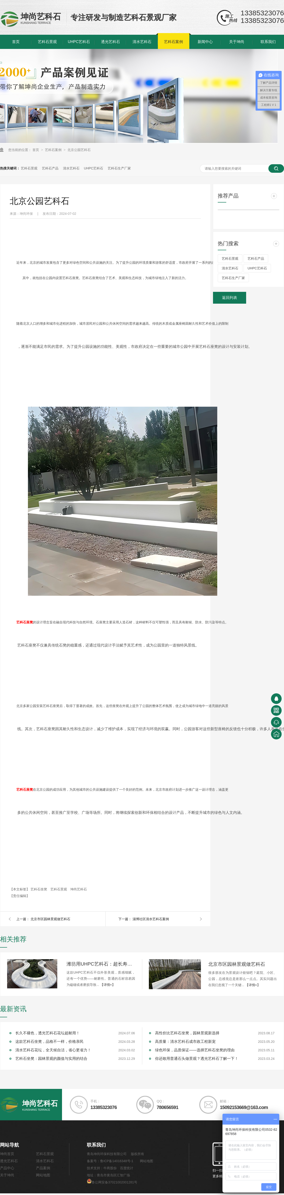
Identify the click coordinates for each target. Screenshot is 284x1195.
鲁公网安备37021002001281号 (112, 1184)
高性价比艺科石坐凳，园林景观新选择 (187, 1035)
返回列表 (229, 298)
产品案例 (43, 1170)
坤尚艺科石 (78, 891)
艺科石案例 (173, 42)
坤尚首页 (7, 1155)
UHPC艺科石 (79, 42)
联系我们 (268, 42)
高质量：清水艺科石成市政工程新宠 (185, 1043)
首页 (16, 42)
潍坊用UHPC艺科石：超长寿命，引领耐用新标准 (101, 965)
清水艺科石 (142, 42)
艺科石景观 (47, 42)
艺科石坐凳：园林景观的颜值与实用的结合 (51, 1060)
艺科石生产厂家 (119, 168)
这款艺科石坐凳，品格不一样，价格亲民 (49, 1043)
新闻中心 (205, 42)
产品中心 (7, 1170)
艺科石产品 (50, 168)
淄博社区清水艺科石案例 (151, 921)
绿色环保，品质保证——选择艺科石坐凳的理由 (195, 1052)
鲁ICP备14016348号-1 (116, 1163)
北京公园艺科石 (79, 150)
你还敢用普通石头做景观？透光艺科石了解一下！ (196, 1060)
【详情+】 (107, 986)
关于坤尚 (236, 42)
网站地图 (43, 1177)
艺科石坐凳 (39, 891)
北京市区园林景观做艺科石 (50, 921)
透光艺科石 (110, 42)
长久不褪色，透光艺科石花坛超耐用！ (47, 1035)
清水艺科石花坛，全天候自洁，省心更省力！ (53, 1052)
